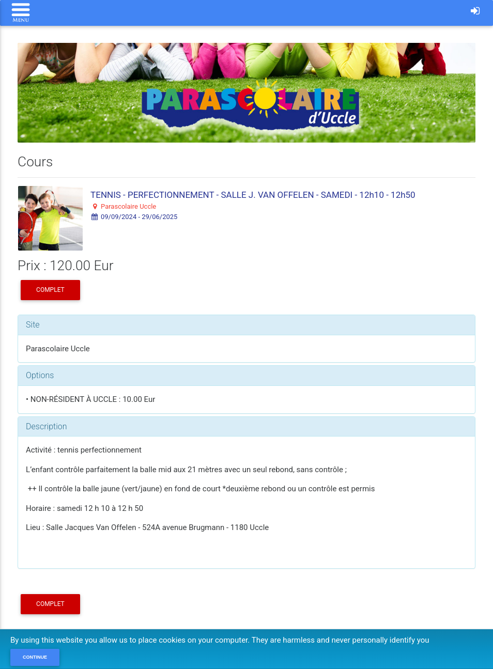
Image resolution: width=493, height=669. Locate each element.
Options (40, 375)
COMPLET (50, 289)
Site (33, 325)
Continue (35, 657)
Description (46, 426)
